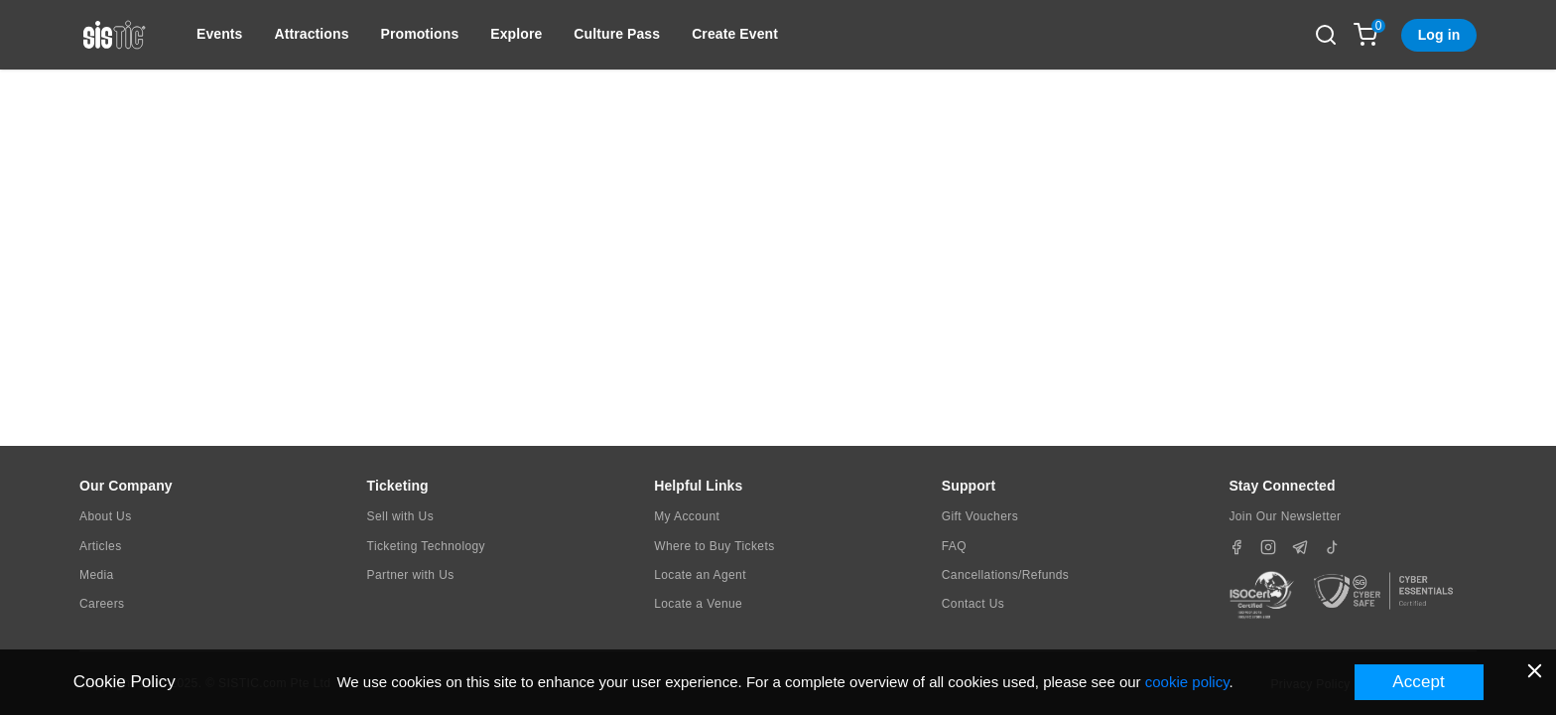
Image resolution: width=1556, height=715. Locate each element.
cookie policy (1187, 681)
